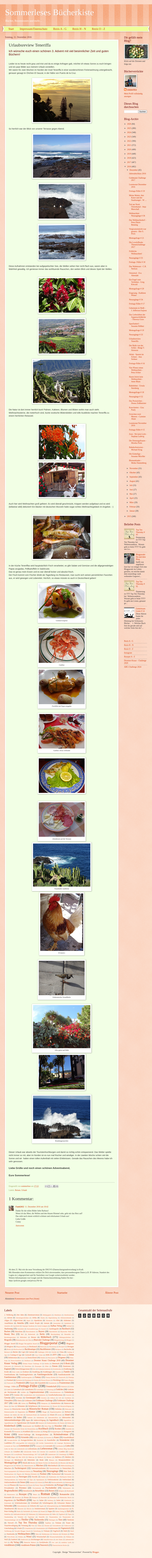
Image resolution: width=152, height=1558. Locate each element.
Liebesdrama (32, 1449)
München (7, 1468)
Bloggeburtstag (59, 1340)
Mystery (63, 1463)
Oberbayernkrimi (9, 1479)
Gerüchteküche (40, 1395)
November (134, 468)
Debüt (71, 1355)
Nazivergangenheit (10, 1471)
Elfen (47, 1366)
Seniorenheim (66, 1506)
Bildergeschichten (65, 1337)
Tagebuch (62, 1514)
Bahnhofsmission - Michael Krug (136, 448)
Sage (34, 1500)
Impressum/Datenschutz (33, 28)
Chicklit (53, 1352)
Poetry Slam (39, 1485)
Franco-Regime (69, 1380)
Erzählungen (47, 1372)
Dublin (47, 1363)
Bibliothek (23, 1337)
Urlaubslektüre (40, 1528)
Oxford (39, 1482)
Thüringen (52, 1520)
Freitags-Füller (28, 1386)
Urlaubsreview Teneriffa (135, 340)
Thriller (24, 1519)
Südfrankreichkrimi (19, 1514)
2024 (129, 132)
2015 (129, 516)
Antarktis (7, 1326)
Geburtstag (49, 1389)
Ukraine (46, 1525)
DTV (55, 1355)
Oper (31, 1479)
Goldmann (28, 1401)
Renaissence (11, 1494)
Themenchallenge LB (11, 1520)
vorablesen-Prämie (28, 1545)
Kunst (56, 1437)
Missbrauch (19, 1460)
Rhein (35, 1494)
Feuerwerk (62, 1377)
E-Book (67, 1363)
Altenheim (49, 1320)
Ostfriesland (66, 1480)
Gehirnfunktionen (55, 1392)
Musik (25, 1463)
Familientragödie (26, 1377)
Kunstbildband (68, 1437)
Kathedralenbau (52, 1423)
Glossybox (8, 1400)
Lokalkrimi (52, 1452)
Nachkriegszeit (20, 1468)
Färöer (72, 1386)
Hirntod (6, 1409)
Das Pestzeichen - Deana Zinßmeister (137, 402)
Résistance (53, 1497)
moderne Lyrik (66, 1542)
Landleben (8, 1443)
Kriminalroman (61, 1434)
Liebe (68, 1446)
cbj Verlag (14, 1542)
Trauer (68, 1523)
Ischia (60, 1415)
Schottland (35, 1503)
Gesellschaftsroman (55, 1395)
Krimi (7, 1434)
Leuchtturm (59, 1446)
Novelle (34, 1477)
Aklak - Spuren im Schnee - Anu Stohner (136, 356)
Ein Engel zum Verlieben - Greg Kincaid (136, 282)
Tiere (60, 1520)
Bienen (33, 1337)
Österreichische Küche (60, 1545)
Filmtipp (71, 1377)
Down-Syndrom (16, 1360)
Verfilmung (7, 1531)
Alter (58, 1320)
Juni (131, 490)
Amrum (46, 1323)
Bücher (15, 1352)
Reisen (17, 1190)
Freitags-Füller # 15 (137, 430)
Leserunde (48, 1446)
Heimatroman (45, 1406)
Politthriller (50, 1485)
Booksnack (33, 1347)
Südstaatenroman (43, 1514)
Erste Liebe (16, 1372)
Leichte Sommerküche (46, 1443)
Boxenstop (52, 1346)
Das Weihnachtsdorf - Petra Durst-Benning (137, 222)
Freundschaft (51, 1386)
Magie (13, 1457)
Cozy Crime (39, 1355)
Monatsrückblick (65, 1460)
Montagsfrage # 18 (136, 392)
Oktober (133, 472)
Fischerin (19, 1380)
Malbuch (40, 1457)
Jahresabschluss (53, 1417)
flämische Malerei (30, 1542)
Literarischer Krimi (30, 1452)
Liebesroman (46, 1448)
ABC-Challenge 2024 (132, 667)
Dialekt (42, 1357)
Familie (67, 1372)
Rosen (26, 1497)
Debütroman (12, 1358)
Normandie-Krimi (10, 1477)
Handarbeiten (55, 1403)
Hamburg (32, 1403)
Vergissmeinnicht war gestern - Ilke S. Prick (137, 231)
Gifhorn (52, 1398)
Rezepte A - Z (129, 657)
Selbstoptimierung (52, 1506)
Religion (61, 1491)
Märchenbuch (53, 1466)
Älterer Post (111, 1292)
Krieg (45, 1432)
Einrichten (28, 1366)
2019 (129, 154)
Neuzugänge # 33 (136, 335)
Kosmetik (7, 1432)
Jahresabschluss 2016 (137, 174)
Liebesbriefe (21, 1449)
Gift (60, 1398)
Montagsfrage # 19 (136, 330)
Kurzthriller (51, 1440)
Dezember (134, 170)
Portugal (60, 1485)
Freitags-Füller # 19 (137, 191)
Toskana (58, 1523)
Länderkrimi (52, 1454)
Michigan (7, 1460)
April (132, 498)
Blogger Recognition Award (28, 1343)
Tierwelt (11, 1523)
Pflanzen (13, 1485)
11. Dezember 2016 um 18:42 (36, 1207)
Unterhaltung (9, 1528)
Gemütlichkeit (27, 1395)
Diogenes (61, 1357)
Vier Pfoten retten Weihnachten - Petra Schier (136, 370)
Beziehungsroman (10, 1337)
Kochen (58, 1429)
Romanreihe (64, 1494)
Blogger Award (9, 1344)
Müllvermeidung (66, 1465)
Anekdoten (67, 1323)
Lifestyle (7, 1452)
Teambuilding (8, 1517)
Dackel (64, 1355)
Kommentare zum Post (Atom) (27, 1299)
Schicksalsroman (21, 1503)
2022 (129, 141)
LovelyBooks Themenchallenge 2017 (26, 1454)
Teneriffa (42, 1517)
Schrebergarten (48, 1503)
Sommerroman (39, 1509)
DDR (47, 1355)
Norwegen (23, 1477)
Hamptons (44, 1403)
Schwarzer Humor (64, 1503)
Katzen (62, 1423)
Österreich (44, 1545)
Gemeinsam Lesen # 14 (140, 610)
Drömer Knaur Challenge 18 (32, 1363)
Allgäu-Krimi (18, 1320)
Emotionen (67, 1366)
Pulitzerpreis (67, 1488)
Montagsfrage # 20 (136, 289)
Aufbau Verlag (56, 1326)
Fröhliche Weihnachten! (135, 252)
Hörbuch (68, 1412)
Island (67, 1415)
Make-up (31, 1457)
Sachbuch (21, 1500)
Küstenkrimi (65, 1440)
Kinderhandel (27, 1426)
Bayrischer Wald (65, 1331)
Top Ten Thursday (27, 1522)
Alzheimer (67, 1320)
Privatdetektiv (9, 1488)
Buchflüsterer (45, 1349)
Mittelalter (31, 1460)
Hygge (44, 1412)
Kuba (42, 1437)
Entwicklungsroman (22, 1369)
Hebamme (21, 1406)
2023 (129, 137)
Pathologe (68, 1482)
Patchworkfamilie (57, 1482)
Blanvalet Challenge (42, 1340)
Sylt (68, 1511)
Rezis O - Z (98, 28)
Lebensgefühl (20, 1443)
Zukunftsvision (48, 1539)
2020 (129, 149)
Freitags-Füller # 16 (137, 363)
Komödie (68, 1429)
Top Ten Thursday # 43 (140, 532)
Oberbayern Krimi (65, 1477)
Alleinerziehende (65, 1318)
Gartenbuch (17, 1389)
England (7, 1369)
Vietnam (47, 1531)
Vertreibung (37, 1531)
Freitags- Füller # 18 (137, 262)
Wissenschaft (41, 1537)
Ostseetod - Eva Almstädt (135, 274)
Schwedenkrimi (22, 1506)
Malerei (49, 1457)
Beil (22, 1334)
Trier (32, 1525)
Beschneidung (55, 1334)
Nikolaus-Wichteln (31, 1474)
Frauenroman (64, 1383)
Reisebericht (27, 1491)
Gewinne (19, 1398)
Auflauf (69, 1326)
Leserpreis (39, 1446)
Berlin (42, 1334)
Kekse (69, 1423)
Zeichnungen (35, 1539)
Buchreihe (67, 1349)
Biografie (8, 1340)
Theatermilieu (53, 1517)
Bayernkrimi (53, 1331)
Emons (55, 1366)
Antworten (20, 1226)
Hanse (6, 1406)
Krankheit (26, 1432)
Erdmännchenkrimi (44, 1369)
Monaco (51, 1460)
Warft (72, 1531)
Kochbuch (43, 1428)
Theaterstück (67, 1517)
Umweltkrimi (56, 1525)
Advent (9, 1318)
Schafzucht (67, 1500)
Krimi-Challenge (24, 1435)
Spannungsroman (63, 1508)
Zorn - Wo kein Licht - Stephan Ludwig (138, 435)
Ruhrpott (35, 1497)
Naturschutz (66, 1468)
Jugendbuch (54, 1420)
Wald (65, 1531)
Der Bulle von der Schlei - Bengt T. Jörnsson (136, 347)
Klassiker (58, 1426)
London (62, 1452)
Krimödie (25, 1437)
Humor (31, 1411)
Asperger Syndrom (28, 1326)
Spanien (51, 1509)
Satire (58, 1500)
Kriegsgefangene (55, 1431)
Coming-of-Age (15, 1355)
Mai (131, 494)
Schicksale (7, 1503)
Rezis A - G (60, 28)
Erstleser (26, 1372)
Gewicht (68, 1395)
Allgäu (6, 1320)
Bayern (41, 1331)
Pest (5, 1485)
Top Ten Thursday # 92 (140, 584)
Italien (19, 1417)
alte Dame (59, 1539)
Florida (36, 1380)
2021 (129, 145)
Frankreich (20, 1383)
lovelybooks (43, 1542)
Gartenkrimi (28, 1389)
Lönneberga (62, 1454)
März (132, 502)
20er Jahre (20, 1315)
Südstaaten (32, 1514)
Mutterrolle (54, 1463)
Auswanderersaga (32, 1329)
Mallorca (58, 1457)
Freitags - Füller (10, 1386)
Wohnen (68, 1537)
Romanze (18, 1497)
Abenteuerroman (33, 1315)
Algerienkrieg (52, 1318)
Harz (12, 1406)
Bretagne (70, 1347)
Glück (19, 1401)
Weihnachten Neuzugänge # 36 (137, 214)
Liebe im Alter (9, 1449)
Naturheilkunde (54, 1468)
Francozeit (10, 1383)
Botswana (43, 1346)
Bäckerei (7, 1352)
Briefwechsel (18, 1349)
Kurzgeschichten (27, 1440)
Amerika (20, 1323)
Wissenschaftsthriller (56, 1537)
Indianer (7, 1415)
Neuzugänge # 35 (136, 258)
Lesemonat (24, 1445)
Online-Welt (22, 1479)
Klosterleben (31, 1429)
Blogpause (70, 1344)
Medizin (68, 1457)
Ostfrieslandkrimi (10, 1482)
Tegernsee (31, 1517)
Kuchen (48, 1437)
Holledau (58, 1409)
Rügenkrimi (8, 1500)
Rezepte (23, 1494)
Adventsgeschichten (22, 1318)
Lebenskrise (31, 1443)
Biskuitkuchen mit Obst (23, 1340)
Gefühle (23, 1392)
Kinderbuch (9, 1425)
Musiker (33, 1463)
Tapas (70, 1514)
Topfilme (48, 1523)
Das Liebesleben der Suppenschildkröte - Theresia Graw (137, 317)
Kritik (35, 1437)
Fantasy (38, 1377)
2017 (129, 162)
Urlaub (24, 1190)
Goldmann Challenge (44, 1400)
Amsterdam (57, 1323)
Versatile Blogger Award (22, 1531)
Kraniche (17, 1431)
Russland (44, 1497)
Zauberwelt (24, 1539)
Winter (29, 1537)
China (61, 1352)
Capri (23, 1352)
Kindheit (38, 1426)
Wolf (6, 1539)
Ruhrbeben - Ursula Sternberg (137, 387)
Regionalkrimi (11, 1490)
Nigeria (19, 1474)
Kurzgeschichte (12, 1440)
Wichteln (64, 1534)
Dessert (22, 1357)
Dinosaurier (51, 1357)
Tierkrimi (70, 1520)
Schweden (8, 1506)
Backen (7, 1331)
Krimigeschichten (42, 1435)
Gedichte (59, 1389)
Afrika (34, 1318)
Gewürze (44, 1398)
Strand (43, 1511)
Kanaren (41, 1423)
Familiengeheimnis (26, 1375)
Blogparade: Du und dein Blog (141, 556)
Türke (39, 1525)
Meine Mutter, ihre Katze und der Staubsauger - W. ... (138, 197)
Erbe (33, 1369)
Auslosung (8, 1329)
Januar (132, 511)
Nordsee (43, 1474)
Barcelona (18, 1332)
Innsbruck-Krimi (31, 1415)
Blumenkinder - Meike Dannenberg (137, 461)
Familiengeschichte (45, 1374)
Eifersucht (17, 1366)
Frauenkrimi (53, 1383)
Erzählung (36, 1372)
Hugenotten (21, 1412)
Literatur (42, 1452)
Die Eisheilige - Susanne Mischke (137, 455)
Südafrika (7, 1514)
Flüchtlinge (57, 1380)
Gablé (8, 1389)
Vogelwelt (56, 1531)
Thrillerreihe (39, 1520)
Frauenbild (41, 1383)
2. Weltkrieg (8, 1315)
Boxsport (62, 1346)
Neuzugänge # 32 (136, 397)
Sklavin (29, 1508)
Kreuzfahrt (36, 1431)
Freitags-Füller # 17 (137, 304)
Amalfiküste (8, 1323)
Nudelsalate (52, 1477)
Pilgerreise (22, 1485)
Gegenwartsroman (36, 1392)
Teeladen (20, 1517)
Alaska (43, 1318)
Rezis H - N (79, 28)
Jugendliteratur (9, 1423)
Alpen (28, 1320)
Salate (41, 1500)
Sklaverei (20, 1508)
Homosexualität (9, 1412)
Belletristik (31, 1334)
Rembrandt (70, 1491)
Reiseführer (39, 1491)
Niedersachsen (8, 1474)
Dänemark (55, 1364)
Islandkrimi (8, 1417)
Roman (45, 1494)
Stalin (18, 1511)
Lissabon (16, 1452)
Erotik (6, 1372)
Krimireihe (9, 1437)
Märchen (39, 1465)
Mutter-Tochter (43, 1463)
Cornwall (28, 1355)
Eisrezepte (38, 1366)
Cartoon (31, 1352)
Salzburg (50, 1500)
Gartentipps (40, 1389)
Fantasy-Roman (51, 1377)
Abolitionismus (69, 1315)
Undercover (67, 1525)
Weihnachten (24, 1533)
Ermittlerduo (57, 1369)
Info (21, 1415)
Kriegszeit (67, 1432)
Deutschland (32, 1358)
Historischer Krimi (19, 1409)
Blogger (69, 1340)
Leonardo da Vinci (10, 1446)
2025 (129, 128)
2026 (129, 124)
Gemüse (17, 1395)
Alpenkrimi (38, 1320)
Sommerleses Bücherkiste (49, 12)
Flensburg (28, 1380)
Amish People (34, 1323)
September (134, 477)
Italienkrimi (40, 1417)
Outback (32, 1482)
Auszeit (43, 1329)
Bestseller (67, 1334)
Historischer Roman (38, 1408)
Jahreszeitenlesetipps (12, 1420)
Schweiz (33, 1506)
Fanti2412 (20, 1207)
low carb (55, 1542)
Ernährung (67, 1369)
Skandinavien (9, 1509)
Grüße (15, 1403)
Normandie (67, 1474)
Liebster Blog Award (64, 1449)
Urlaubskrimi (29, 1528)
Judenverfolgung (40, 1420)
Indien (15, 1415)
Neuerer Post (12, 1292)
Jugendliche (67, 1420)
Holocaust (68, 1409)
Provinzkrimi (37, 1488)
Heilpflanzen (32, 1406)
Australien (20, 1329)
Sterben (35, 1511)
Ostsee (22, 1482)
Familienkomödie (64, 1375)
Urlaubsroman (53, 1528)
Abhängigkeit (47, 1315)
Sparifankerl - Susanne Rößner (136, 325)
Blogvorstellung (21, 1346)
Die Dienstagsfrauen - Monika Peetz (137, 442)
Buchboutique (30, 1349)
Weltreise (55, 1534)
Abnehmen (57, 1315)
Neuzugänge (52, 1471)
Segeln (41, 1506)
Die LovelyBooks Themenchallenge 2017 (137, 244)
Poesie (30, 1485)
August (133, 481)
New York (67, 1471)
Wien (72, 1534)
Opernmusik (40, 1479)
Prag (69, 1485)
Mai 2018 (22, 1457)
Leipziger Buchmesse (64, 1443)
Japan (28, 1420)
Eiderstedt (7, 1366)
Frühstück (64, 1386)
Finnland (10, 1380)
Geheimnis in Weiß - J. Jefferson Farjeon (138, 309)
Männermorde (28, 1465)
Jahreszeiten (66, 1417)
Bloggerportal (49, 1343)
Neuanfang (37, 1471)
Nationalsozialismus (38, 1468)
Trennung (24, 1526)
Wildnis (20, 1537)
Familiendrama (9, 1375)
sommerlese (132, 90)
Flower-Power (45, 1380)
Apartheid (16, 1326)
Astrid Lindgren (42, 1326)
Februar (133, 507)
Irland (52, 1415)
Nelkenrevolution (24, 1471)
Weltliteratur (46, 1534)
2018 (129, 158)
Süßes (54, 1514)
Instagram (128, 653)
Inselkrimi (43, 1415)
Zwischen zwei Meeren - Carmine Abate (137, 416)
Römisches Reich (65, 1497)
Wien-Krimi (11, 1537)
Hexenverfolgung (65, 1406)
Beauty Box (9, 1334)
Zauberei (14, 1539)
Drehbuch (27, 1360)
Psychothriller (51, 1488)
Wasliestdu (10, 1534)
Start (11, 28)
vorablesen (9, 1545)
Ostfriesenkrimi (53, 1480)
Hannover (67, 1403)
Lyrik (43, 1454)
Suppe (50, 1511)
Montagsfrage (10, 1462)
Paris (46, 1482)
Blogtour (10, 1347)
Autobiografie (54, 1329)
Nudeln (43, 1477)
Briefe (9, 1349)
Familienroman (10, 1377)
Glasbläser (68, 1398)
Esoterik (58, 1372)
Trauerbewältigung (11, 1526)
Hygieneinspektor (55, 1412)
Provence (22, 1488)
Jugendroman (21, 1423)
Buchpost (58, 1349)
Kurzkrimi (40, 1440)
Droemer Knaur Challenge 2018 (47, 1360)
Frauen (31, 1383)
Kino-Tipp (48, 1426)
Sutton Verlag (59, 1511)
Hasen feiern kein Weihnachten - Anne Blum (136, 379)
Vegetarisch (65, 1528)
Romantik (7, 1497)
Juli (131, 485)
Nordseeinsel (56, 1474)
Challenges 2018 (43, 1352)
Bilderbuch (46, 1337)
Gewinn (7, 1398)
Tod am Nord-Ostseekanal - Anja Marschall (137, 206)
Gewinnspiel (31, 1398)
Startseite (62, 1292)
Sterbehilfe (26, 1511)
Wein (37, 1534)
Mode (42, 1460)
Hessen (55, 1406)
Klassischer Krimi (18, 1429)
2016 (129, 166)
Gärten (23, 1403)
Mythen (18, 1465)
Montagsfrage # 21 (136, 238)
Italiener (30, 1417)
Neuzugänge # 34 (136, 300)
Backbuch (66, 1329)
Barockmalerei (30, 1331)
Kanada (32, 1423)
